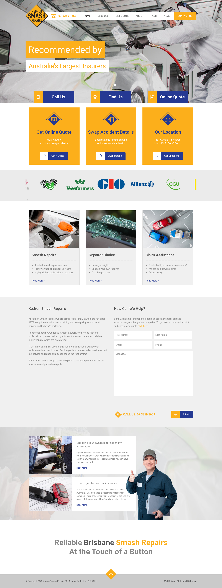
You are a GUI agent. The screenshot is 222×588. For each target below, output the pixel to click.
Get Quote (122, 16)
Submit (180, 414)
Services (103, 16)
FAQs (154, 16)
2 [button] (111, 85)
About (140, 16)
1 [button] (107, 85)
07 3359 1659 (146, 414)
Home (87, 16)
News (167, 16)
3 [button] (115, 85)
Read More (37, 280)
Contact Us (185, 16)
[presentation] (137, 405)
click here (143, 326)
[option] (111, 51)
